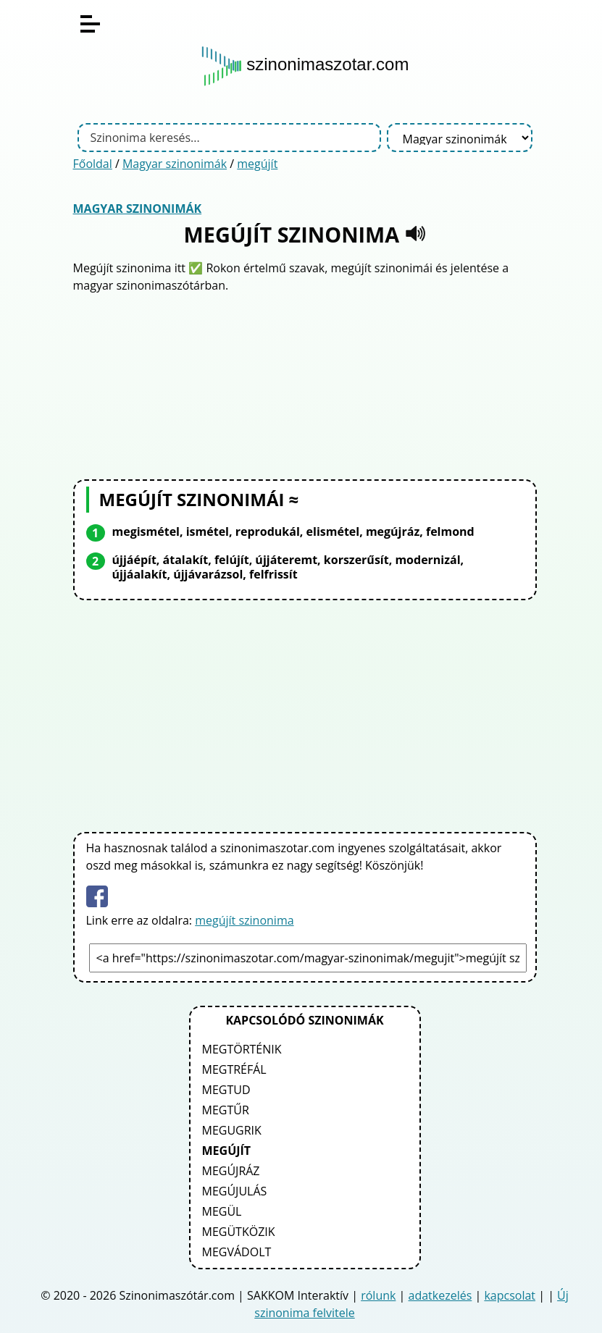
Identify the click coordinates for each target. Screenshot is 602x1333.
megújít (257, 164)
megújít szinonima (244, 920)
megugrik (232, 1130)
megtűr (225, 1110)
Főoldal (92, 164)
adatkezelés (440, 1295)
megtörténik (242, 1049)
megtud (226, 1089)
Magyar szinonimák (174, 164)
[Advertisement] (305, 384)
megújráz (231, 1171)
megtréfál (234, 1069)
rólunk (378, 1295)
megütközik (238, 1231)
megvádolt (237, 1252)
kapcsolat (509, 1295)
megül (222, 1211)
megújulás (234, 1191)
